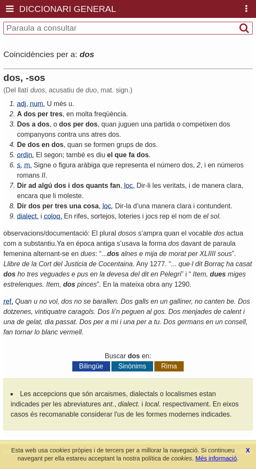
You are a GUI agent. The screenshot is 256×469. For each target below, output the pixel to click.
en (70, 114)
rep (164, 216)
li (149, 185)
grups (125, 144)
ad (32, 185)
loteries (129, 216)
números (230, 165)
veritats (174, 185)
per (42, 114)
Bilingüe (91, 366)
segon (53, 154)
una (146, 124)
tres (56, 114)
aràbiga (88, 165)
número (168, 165)
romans (28, 175)
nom (185, 216)
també (75, 154)
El (39, 154)
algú (45, 185)
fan (115, 185)
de (139, 144)
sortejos (102, 216)
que (121, 154)
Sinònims (132, 366)
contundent (213, 206)
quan (109, 124)
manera (213, 185)
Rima (169, 366)
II (44, 175)
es (90, 154)
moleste (70, 195)
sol (214, 216)
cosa (91, 206)
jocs (151, 216)
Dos (23, 124)
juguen (128, 124)
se (87, 144)
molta (84, 114)
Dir (21, 185)
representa (131, 165)
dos (29, 114)
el (110, 154)
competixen (199, 124)
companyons (36, 134)
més (60, 103)
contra (66, 134)
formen (104, 144)
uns (83, 134)
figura (67, 165)
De (21, 144)
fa (131, 154)
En (68, 216)
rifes (80, 216)
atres (98, 134)
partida (164, 124)
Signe (42, 165)
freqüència (110, 114)
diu (100, 154)
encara (27, 195)
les (156, 185)
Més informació (216, 458)
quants (97, 185)
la (128, 206)
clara (234, 185)
